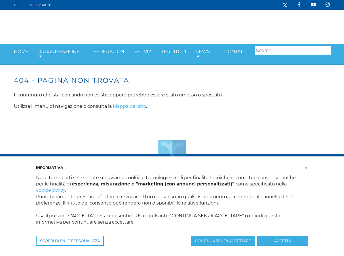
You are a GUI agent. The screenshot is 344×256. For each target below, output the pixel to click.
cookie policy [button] (50, 190)
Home (21, 51)
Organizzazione (58, 51)
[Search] (293, 50)
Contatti (235, 51)
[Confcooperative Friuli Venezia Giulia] (59, 26)
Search (250, 59)
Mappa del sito (129, 106)
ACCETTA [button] (282, 241)
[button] (41, 56)
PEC (17, 5)
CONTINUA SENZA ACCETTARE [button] (223, 241)
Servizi (143, 51)
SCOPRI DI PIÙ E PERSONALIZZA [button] (70, 241)
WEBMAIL (40, 5)
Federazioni (109, 51)
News (202, 51)
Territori (173, 51)
